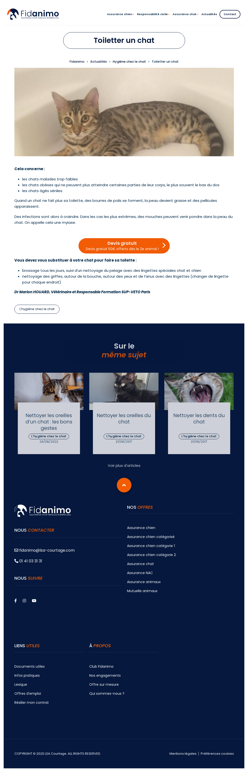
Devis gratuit (122, 245)
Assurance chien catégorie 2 (151, 554)
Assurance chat (140, 563)
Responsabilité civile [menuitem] (153, 18)
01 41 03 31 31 (28, 561)
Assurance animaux (144, 581)
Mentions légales (183, 754)
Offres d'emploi (27, 693)
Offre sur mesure (104, 684)
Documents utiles (29, 666)
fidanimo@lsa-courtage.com (44, 550)
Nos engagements (105, 675)
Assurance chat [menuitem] (185, 18)
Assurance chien (141, 527)
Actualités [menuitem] (209, 14)
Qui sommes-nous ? (106, 693)
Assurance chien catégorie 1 (151, 545)
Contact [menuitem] (230, 14)
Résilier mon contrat (31, 702)
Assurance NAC (140, 572)
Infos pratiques (27, 675)
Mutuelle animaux (142, 590)
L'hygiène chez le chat (37, 309)
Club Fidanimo (101, 666)
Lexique (20, 684)
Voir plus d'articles (124, 465)
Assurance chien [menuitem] (120, 18)
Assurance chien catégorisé (151, 536)
